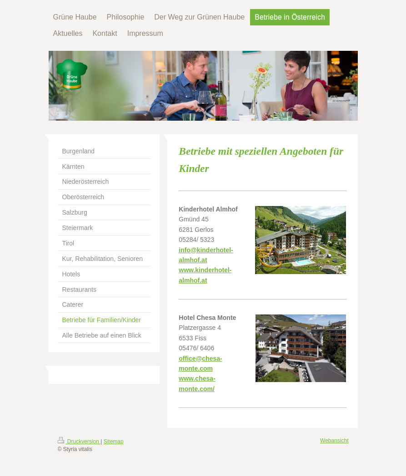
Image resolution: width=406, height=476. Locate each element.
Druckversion (79, 441)
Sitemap (114, 441)
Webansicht (334, 440)
